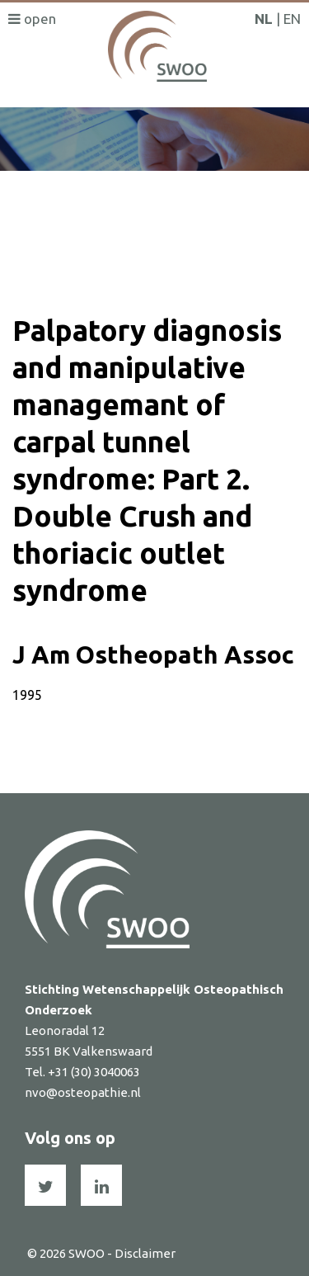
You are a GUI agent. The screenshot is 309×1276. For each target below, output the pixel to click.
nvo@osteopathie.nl (83, 1092)
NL (264, 18)
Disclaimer (145, 1253)
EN (292, 18)
